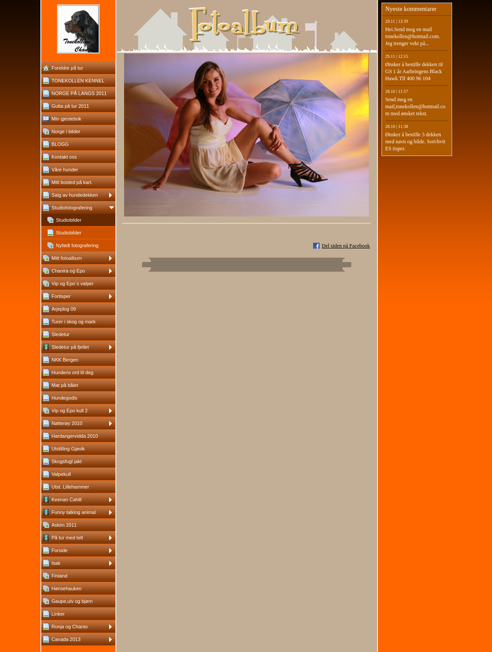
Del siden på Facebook (346, 246)
